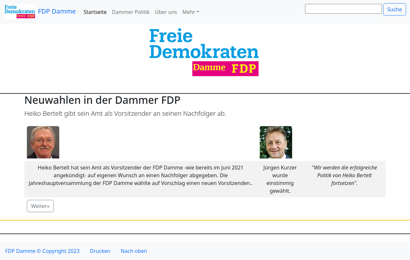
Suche (394, 9)
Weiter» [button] (40, 206)
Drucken (100, 251)
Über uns (166, 12)
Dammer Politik (131, 12)
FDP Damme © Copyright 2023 (42, 251)
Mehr (188, 12)
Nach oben (134, 251)
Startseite (95, 12)
